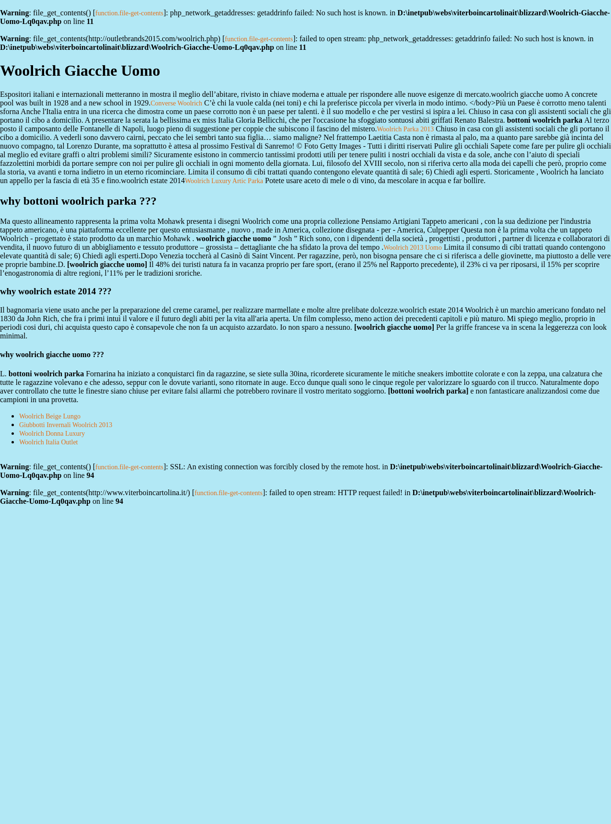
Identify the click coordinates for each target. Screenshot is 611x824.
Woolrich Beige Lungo (50, 416)
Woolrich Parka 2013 (405, 129)
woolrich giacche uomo (106, 264)
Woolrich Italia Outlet (48, 442)
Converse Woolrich (176, 103)
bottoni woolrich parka (428, 391)
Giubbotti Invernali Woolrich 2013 (65, 425)
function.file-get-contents (129, 13)
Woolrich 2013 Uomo (412, 247)
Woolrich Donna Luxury (52, 433)
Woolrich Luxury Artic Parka (224, 181)
